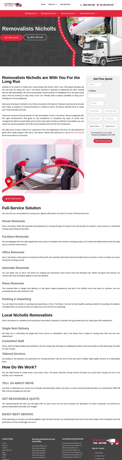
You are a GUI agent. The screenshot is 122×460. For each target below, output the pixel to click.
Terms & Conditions (100, 135)
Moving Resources (88, 13)
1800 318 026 (76, 132)
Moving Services (69, 13)
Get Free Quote (103, 140)
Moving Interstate (49, 13)
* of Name (92, 91)
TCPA (113, 135)
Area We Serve (65, 4)
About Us (52, 4)
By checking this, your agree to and (103, 134)
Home (43, 4)
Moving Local (31, 13)
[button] (52, 4)
